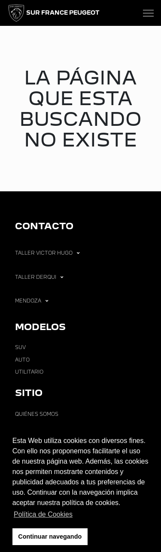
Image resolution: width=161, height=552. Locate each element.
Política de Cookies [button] (43, 514)
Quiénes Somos (36, 414)
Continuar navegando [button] (50, 536)
